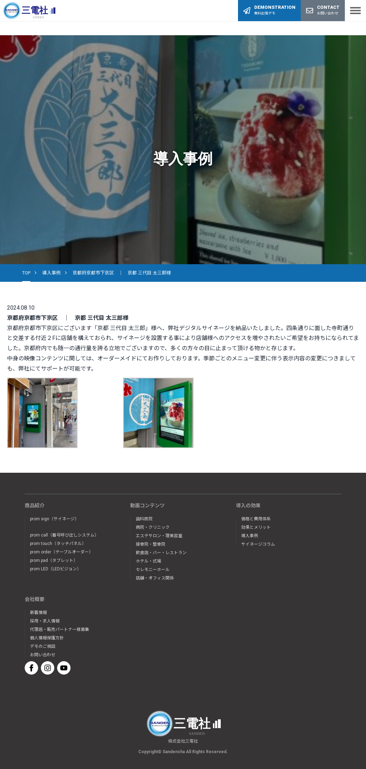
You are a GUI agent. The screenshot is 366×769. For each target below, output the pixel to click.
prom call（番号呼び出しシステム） (64, 535)
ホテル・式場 (148, 561)
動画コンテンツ (147, 505)
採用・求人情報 (45, 621)
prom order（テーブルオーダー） (61, 552)
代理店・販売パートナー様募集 (59, 629)
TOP (26, 272)
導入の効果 (248, 505)
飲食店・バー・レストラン (161, 553)
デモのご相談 (42, 646)
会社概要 (34, 599)
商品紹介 (34, 505)
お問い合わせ (42, 655)
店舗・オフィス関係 (155, 578)
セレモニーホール (153, 570)
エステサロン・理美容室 (159, 536)
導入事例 (51, 272)
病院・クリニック (153, 527)
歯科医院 (144, 519)
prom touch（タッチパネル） (58, 543)
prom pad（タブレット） (54, 560)
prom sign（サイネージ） (54, 519)
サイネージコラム (258, 544)
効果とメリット (256, 527)
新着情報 (38, 612)
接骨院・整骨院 (150, 544)
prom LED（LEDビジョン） (55, 569)
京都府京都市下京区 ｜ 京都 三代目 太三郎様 (122, 272)
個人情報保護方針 (47, 638)
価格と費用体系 (256, 519)
